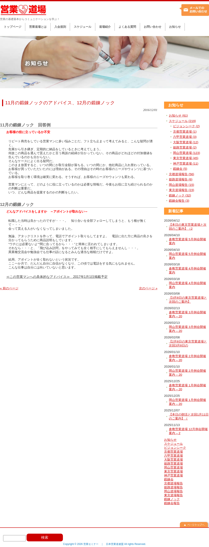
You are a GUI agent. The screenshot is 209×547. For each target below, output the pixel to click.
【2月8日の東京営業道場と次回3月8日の (188, 343)
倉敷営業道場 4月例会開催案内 (187, 270)
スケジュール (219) (182, 121)
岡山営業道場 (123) (186, 153)
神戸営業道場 (173, 475)
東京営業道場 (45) (185, 158)
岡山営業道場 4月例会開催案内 (187, 285)
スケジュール (173, 443)
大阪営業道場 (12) (185, 142)
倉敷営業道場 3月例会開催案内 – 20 (187, 314)
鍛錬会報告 (172, 503)
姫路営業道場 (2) (185, 147)
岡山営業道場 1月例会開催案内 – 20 (187, 402)
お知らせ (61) (178, 115)
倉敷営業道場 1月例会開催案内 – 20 (187, 387)
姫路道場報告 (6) (180, 179)
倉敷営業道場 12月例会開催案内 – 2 (188, 431)
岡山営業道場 (173, 467)
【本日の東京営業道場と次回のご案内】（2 (187, 227)
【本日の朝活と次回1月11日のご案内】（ (189, 416)
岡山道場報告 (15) (181, 185)
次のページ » (148, 288)
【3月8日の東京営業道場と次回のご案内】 (188, 300)
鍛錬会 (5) (180, 168)
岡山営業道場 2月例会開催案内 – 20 (187, 373)
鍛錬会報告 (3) (179, 200)
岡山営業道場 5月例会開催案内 (187, 256)
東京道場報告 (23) (181, 190)
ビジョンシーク (175, 447)
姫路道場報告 (173, 487)
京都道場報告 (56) (181, 174)
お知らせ (175, 105)
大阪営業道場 (173, 459)
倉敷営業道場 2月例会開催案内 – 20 (187, 358)
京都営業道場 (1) (185, 131)
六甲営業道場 (173, 455)
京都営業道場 (173, 451)
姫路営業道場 (173, 463)
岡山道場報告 (173, 491)
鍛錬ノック (172, 499)
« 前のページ (9, 288)
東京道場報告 (173, 495)
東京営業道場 (173, 471)
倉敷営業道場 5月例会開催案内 (187, 241)
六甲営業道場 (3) (185, 137)
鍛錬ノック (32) (180, 195)
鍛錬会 (168, 479)
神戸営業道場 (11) (185, 163)
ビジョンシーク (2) (186, 126)
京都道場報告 (173, 483)
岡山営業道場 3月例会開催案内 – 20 (187, 329)
